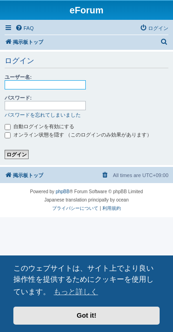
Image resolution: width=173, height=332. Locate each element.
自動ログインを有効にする (39, 126)
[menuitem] (24, 28)
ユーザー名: (18, 77)
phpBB (63, 191)
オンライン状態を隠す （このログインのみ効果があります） (78, 134)
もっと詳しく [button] (76, 292)
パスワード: (18, 98)
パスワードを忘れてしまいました (43, 115)
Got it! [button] (86, 315)
